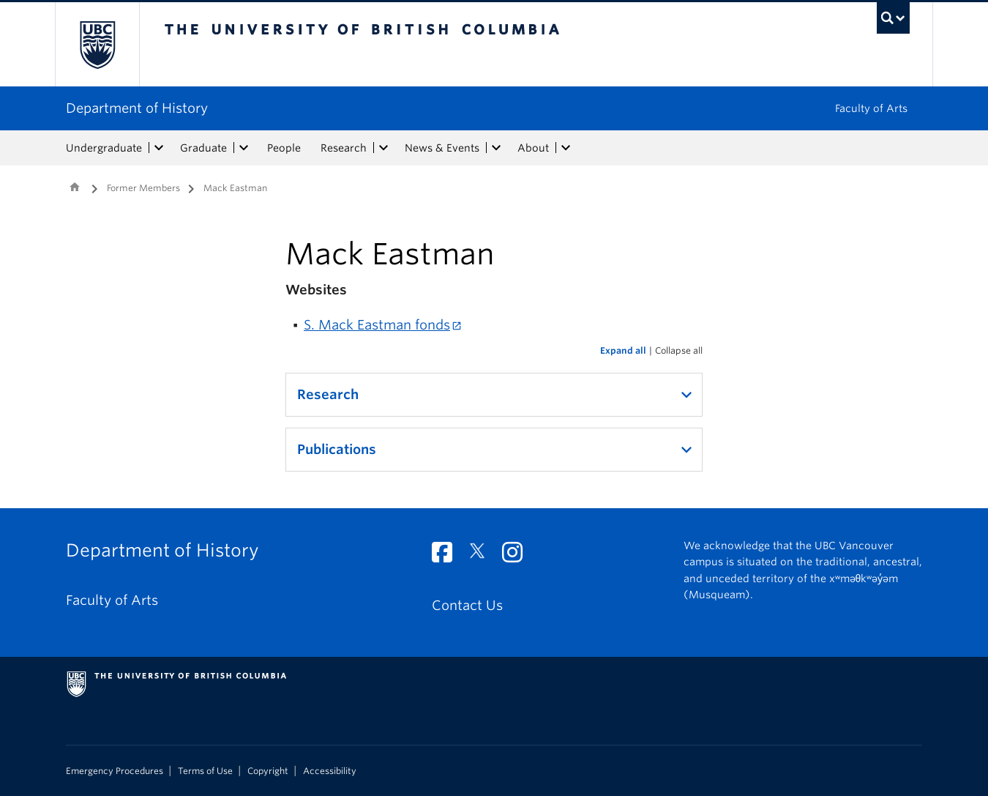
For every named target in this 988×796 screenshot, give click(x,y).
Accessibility (329, 771)
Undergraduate (104, 148)
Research (344, 148)
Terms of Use (205, 771)
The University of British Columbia (97, 44)
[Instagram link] (518, 556)
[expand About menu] (565, 148)
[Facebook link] (447, 556)
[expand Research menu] (383, 148)
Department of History (137, 108)
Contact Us (467, 605)
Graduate (203, 148)
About (533, 148)
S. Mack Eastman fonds (377, 324)
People (284, 148)
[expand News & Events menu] (496, 148)
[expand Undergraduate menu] (158, 148)
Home (74, 186)
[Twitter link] (482, 556)
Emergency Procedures (114, 771)
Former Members (143, 187)
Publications (336, 449)
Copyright (267, 771)
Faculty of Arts (871, 108)
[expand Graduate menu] (243, 148)
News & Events (442, 148)
